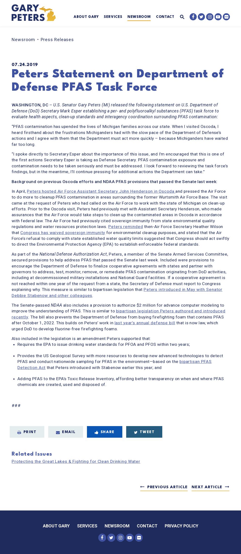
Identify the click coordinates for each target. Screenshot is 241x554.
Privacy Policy (181, 525)
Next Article (207, 487)
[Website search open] (179, 17)
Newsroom (139, 17)
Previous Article (167, 487)
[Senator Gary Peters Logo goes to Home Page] (37, 13)
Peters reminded (125, 226)
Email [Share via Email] (66, 432)
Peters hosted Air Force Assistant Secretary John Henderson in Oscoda (101, 191)
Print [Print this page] (27, 432)
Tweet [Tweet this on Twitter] (144, 432)
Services (113, 17)
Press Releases (57, 39)
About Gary (86, 17)
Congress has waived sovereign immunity (62, 232)
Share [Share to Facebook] (105, 432)
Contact (165, 17)
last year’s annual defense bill (145, 322)
